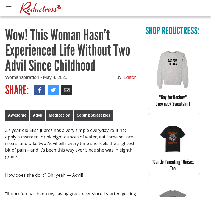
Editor (130, 77)
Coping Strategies (93, 115)
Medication (59, 115)
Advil (38, 115)
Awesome (17, 115)
